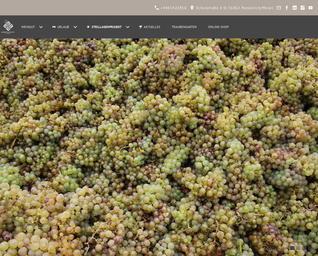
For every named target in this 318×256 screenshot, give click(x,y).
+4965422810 (171, 7)
